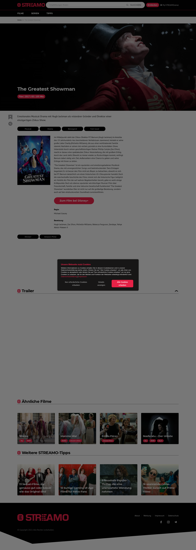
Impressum (82, 276)
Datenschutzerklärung (69, 276)
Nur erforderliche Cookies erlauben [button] (76, 283)
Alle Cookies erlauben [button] (122, 283)
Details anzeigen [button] (101, 283)
